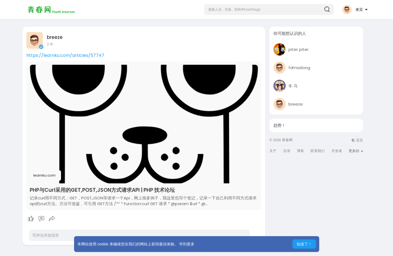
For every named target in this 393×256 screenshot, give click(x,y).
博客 (300, 151)
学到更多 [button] (186, 244)
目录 (286, 151)
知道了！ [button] (304, 244)
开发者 (336, 151)
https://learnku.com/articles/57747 (65, 55)
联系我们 (317, 151)
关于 (272, 151)
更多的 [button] (356, 151)
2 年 (50, 44)
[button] (269, 9)
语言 (357, 140)
